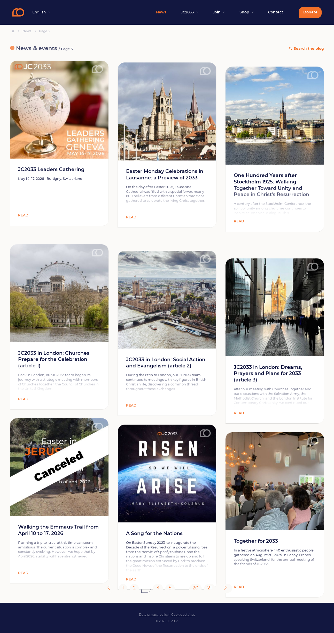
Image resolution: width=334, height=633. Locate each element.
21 (209, 588)
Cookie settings (183, 614)
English (39, 12)
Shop (244, 12)
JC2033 (187, 12)
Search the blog (309, 49)
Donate (310, 12)
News (161, 12)
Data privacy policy (154, 614)
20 (195, 588)
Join (217, 12)
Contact (275, 12)
